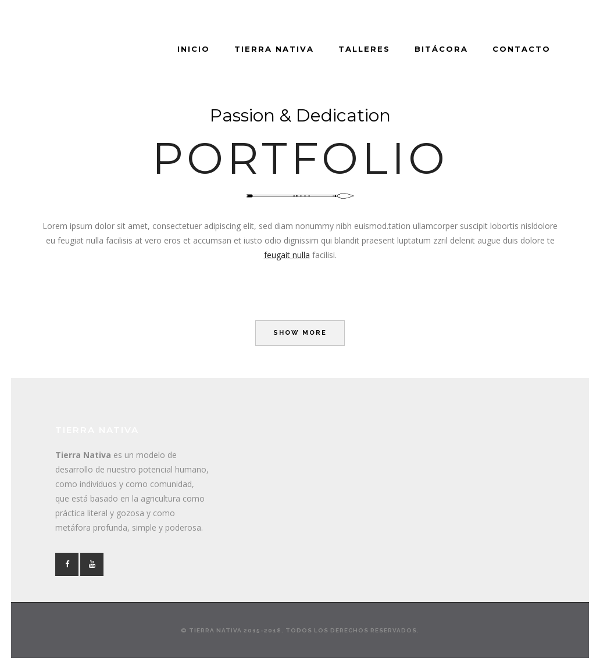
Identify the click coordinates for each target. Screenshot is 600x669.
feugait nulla (287, 254)
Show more (300, 333)
